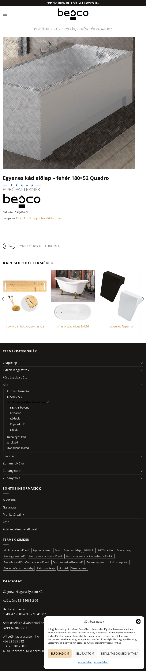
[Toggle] (141, 363)
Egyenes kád (14, 396)
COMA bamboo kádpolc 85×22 (25, 326)
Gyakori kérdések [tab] (29, 246)
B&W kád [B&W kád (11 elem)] (89, 550)
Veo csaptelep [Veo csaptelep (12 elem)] (79, 568)
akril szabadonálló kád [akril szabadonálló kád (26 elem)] (16, 550)
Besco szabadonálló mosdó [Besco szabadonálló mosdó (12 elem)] (68, 562)
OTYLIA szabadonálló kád (73, 326)
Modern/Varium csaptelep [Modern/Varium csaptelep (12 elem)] (19, 568)
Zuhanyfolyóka (13, 463)
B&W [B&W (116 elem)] (57, 550)
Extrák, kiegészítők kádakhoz (88, 29)
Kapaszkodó (17, 424)
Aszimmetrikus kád (18, 391)
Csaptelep (10, 363)
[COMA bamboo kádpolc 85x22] (25, 296)
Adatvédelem (85, 662)
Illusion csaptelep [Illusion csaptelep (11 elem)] (118, 562)
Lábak (13, 429)
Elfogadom (60, 653)
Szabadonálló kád (17, 448)
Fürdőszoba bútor (16, 377)
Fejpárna (15, 413)
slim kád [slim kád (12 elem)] (63, 568)
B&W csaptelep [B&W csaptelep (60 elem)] (72, 550)
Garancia (9, 507)
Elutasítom (85, 653)
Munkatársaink (13, 514)
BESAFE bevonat (20, 407)
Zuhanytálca (11, 478)
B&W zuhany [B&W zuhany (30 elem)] (124, 550)
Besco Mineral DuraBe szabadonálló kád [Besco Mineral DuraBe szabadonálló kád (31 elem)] (26, 562)
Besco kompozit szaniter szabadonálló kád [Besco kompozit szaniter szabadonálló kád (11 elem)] (89, 556)
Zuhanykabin (12, 471)
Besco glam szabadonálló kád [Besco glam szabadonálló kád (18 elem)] (45, 556)
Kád (57, 29)
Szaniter (9, 456)
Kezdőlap (41, 29)
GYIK (6, 522)
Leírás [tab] (9, 246)
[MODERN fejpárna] (121, 296)
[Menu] (5, 14)
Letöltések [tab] (52, 246)
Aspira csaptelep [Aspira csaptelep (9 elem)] (42, 550)
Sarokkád (12, 442)
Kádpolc (15, 418)
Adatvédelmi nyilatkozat (20, 529)
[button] (138, 621)
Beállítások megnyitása (119, 653)
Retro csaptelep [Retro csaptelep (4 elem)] (46, 568)
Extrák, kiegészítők (16, 370)
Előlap (19, 218)
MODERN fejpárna (121, 326)
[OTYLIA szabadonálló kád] (73, 296)
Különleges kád (16, 437)
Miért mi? (9, 500)
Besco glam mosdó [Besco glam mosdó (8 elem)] (14, 556)
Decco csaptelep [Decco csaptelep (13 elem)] (96, 562)
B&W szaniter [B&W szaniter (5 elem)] (105, 550)
